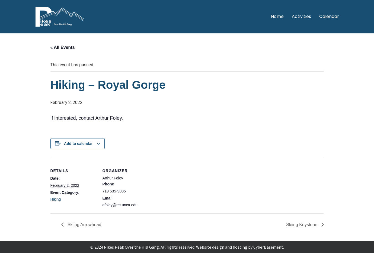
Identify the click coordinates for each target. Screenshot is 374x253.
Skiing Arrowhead (83, 224)
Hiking (55, 199)
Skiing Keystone (302, 224)
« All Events (62, 47)
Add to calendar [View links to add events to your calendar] (78, 143)
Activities (301, 16)
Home (277, 16)
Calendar (329, 16)
